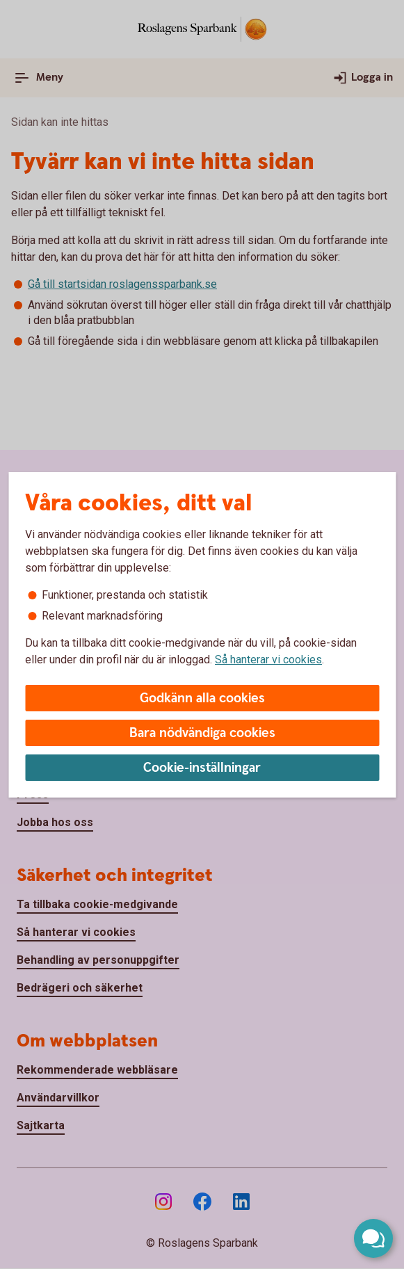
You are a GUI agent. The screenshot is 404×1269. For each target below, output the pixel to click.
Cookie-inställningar (202, 768)
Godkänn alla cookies (202, 698)
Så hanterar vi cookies (268, 659)
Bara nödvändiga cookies (202, 733)
